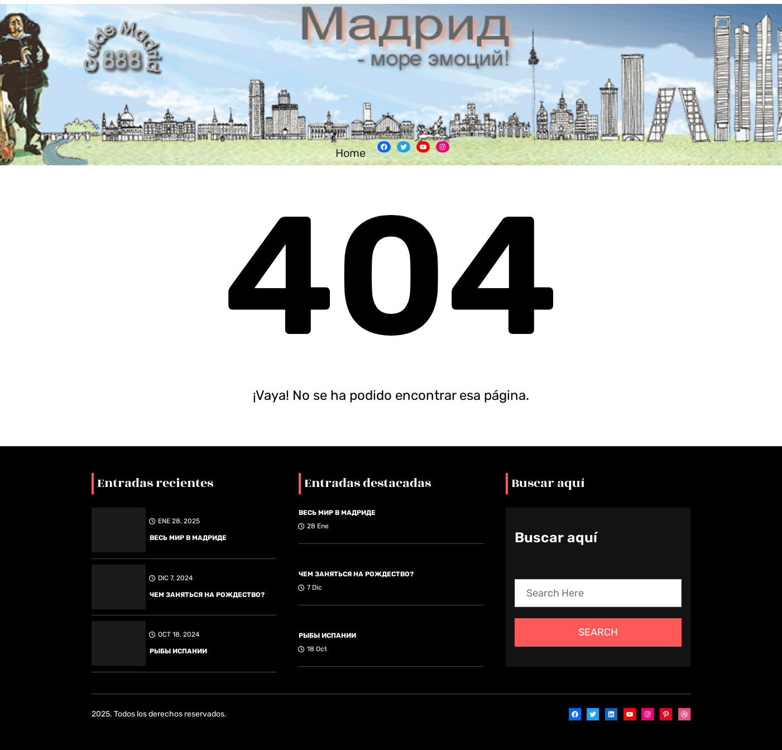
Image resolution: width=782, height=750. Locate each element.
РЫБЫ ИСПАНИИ (178, 651)
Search (598, 632)
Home (350, 153)
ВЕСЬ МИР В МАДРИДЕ (188, 538)
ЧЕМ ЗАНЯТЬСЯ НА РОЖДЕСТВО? (207, 595)
